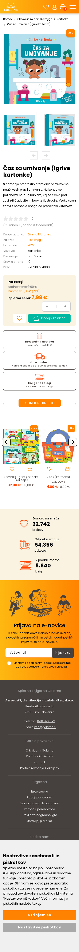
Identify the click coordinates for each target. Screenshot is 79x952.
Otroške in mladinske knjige (34, 19)
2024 (31, 245)
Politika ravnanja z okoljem (39, 768)
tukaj (36, 903)
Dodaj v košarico (49, 318)
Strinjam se (39, 914)
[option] (19, 130)
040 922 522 (46, 721)
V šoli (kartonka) (58, 477)
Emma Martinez (39, 234)
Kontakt (39, 762)
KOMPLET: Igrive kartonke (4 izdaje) (21, 478)
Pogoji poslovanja (39, 797)
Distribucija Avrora (39, 756)
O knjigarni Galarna (40, 750)
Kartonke (62, 19)
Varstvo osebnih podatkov (39, 803)
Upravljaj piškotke (39, 821)
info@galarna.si (45, 727)
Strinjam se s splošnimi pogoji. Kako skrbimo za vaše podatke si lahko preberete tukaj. (42, 664)
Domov (7, 19)
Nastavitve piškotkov (39, 927)
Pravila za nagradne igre (39, 815)
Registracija (39, 791)
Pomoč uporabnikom (39, 809)
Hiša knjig (34, 240)
